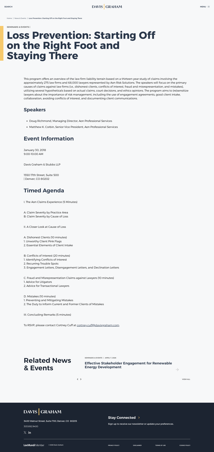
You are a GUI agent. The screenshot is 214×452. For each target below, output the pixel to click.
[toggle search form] (8, 6)
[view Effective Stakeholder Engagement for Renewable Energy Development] (132, 364)
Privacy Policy (113, 445)
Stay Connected (124, 418)
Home (9, 18)
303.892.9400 (31, 426)
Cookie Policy (184, 445)
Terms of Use (160, 445)
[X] (25, 433)
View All (186, 379)
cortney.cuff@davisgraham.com (98, 325)
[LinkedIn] (29, 433)
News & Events (20, 18)
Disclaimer (137, 445)
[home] (106, 7)
